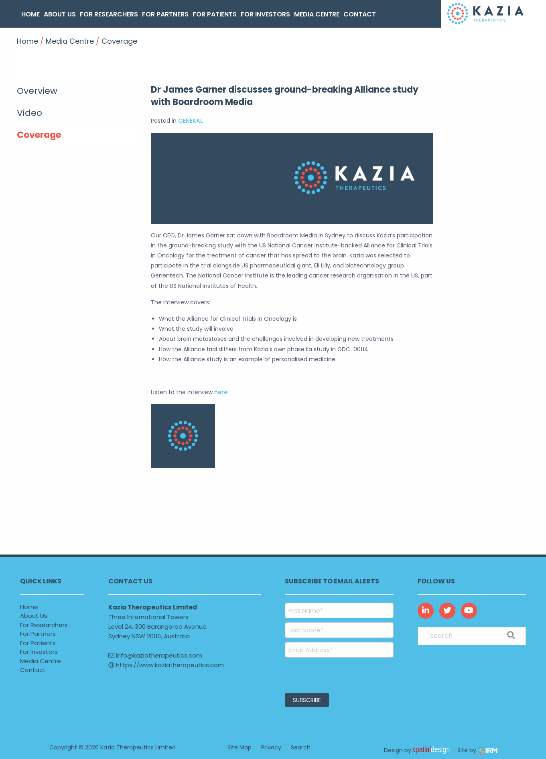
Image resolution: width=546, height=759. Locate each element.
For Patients (215, 14)
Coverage (39, 135)
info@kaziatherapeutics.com (155, 655)
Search (301, 747)
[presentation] (333, 674)
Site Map (239, 747)
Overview (37, 91)
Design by (419, 750)
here (220, 392)
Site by (477, 750)
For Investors (265, 14)
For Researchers (109, 14)
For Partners (165, 14)
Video (29, 113)
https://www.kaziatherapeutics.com (166, 665)
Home (30, 14)
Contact (359, 14)
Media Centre (316, 14)
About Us (60, 14)
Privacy (271, 747)
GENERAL (190, 121)
